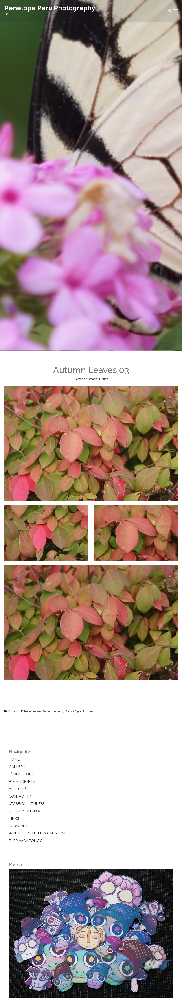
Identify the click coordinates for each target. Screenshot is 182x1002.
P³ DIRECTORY (21, 774)
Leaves (36, 711)
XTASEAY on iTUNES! (26, 804)
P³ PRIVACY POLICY (25, 841)
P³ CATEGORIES (22, 781)
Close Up (14, 711)
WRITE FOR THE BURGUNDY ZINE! (38, 833)
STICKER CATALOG (25, 811)
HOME (14, 759)
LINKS (14, 818)
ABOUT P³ (17, 789)
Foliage (26, 711)
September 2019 (53, 711)
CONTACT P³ (20, 796)
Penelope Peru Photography (49, 8)
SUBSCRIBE (18, 826)
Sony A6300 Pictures (79, 711)
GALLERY (17, 767)
